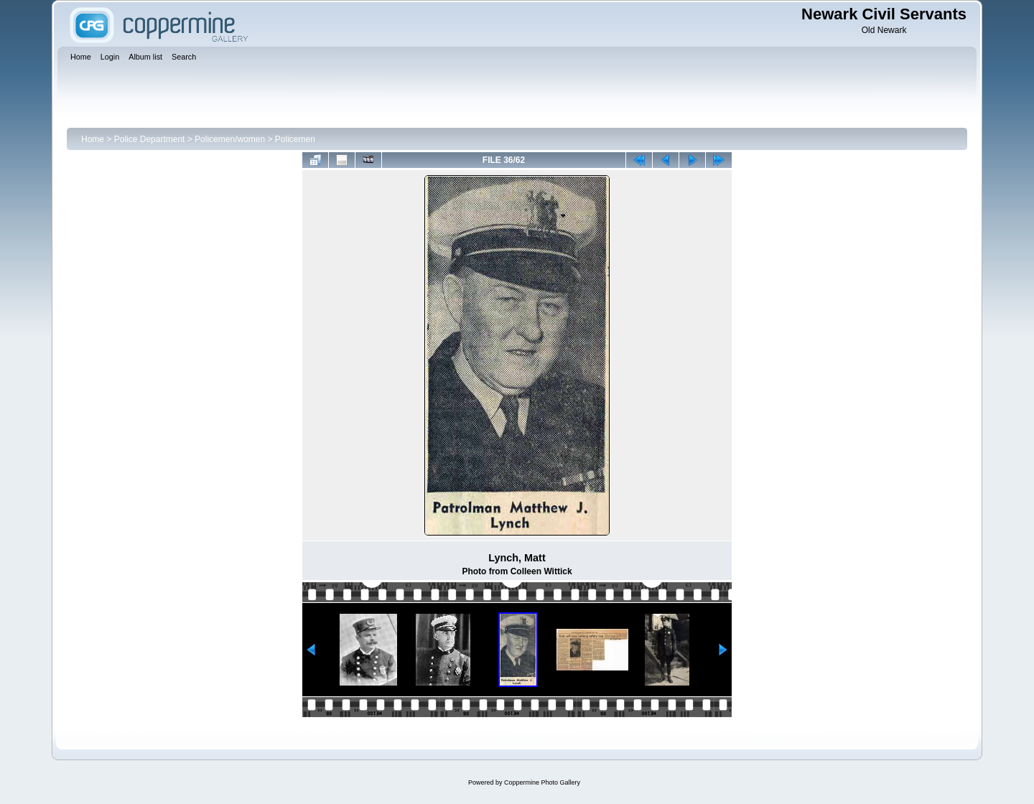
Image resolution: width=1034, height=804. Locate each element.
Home (92, 139)
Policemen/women (230, 139)
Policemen (295, 139)
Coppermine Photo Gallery (542, 782)
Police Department (149, 139)
